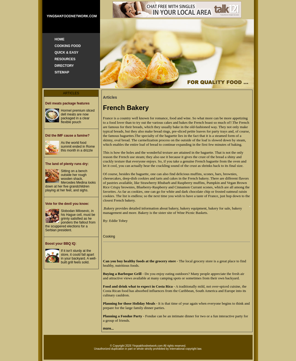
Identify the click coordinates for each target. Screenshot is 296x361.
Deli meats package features (67, 103)
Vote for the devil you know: (67, 204)
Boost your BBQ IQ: (60, 244)
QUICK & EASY (67, 52)
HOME (60, 39)
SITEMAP (62, 72)
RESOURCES (65, 59)
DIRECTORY (64, 66)
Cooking (109, 236)
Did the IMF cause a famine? (67, 135)
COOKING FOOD (68, 46)
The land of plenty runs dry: (67, 164)
